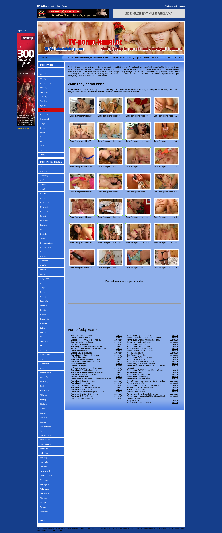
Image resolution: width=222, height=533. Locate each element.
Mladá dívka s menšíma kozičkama (152, 338)
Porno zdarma (136, 528)
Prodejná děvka (96, 338)
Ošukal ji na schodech (96, 398)
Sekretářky (44, 390)
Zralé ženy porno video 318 (109, 116)
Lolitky (43, 132)
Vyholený (44, 511)
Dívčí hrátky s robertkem (152, 351)
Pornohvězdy (45, 372)
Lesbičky (43, 87)
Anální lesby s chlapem (152, 342)
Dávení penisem (46, 243)
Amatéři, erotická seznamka (76, 528)
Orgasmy (43, 96)
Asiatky (43, 189)
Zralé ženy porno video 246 (165, 141)
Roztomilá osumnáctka (96, 387)
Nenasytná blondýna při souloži (96, 359)
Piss (41, 141)
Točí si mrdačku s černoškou (96, 340)
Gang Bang (44, 278)
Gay (41, 283)
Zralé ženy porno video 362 (81, 192)
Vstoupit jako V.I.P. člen (160, 58)
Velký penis (44, 484)
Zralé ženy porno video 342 (109, 166)
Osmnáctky (44, 363)
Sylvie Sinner (152, 400)
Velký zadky (45, 493)
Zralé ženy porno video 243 (137, 141)
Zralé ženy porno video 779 (81, 141)
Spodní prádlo (45, 426)
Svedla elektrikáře (152, 403)
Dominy (43, 256)
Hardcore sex (45, 83)
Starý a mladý (45, 444)
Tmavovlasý (45, 471)
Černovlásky (45, 119)
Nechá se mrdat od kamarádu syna (96, 379)
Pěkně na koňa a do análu (96, 372)
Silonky (43, 399)
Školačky (43, 146)
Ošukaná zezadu (152, 359)
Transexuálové (46, 475)
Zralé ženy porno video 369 (81, 217)
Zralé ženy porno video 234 (109, 141)
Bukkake (43, 234)
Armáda (43, 184)
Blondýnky (44, 114)
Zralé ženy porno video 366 (109, 242)
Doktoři (43, 252)
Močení (43, 346)
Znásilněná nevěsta (96, 394)
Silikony (43, 395)
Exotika (43, 265)
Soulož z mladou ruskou (96, 385)
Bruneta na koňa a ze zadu (152, 340)
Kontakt (178, 58)
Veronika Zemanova (96, 370)
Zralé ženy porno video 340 (137, 242)
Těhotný (43, 466)
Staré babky (45, 440)
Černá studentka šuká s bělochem (96, 349)
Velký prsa (44, 489)
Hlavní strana (45, 58)
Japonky (43, 305)
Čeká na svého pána (96, 336)
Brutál (42, 229)
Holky (42, 128)
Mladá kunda (96, 377)
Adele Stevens (152, 392)
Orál (42, 137)
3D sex (43, 167)
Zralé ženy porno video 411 (165, 116)
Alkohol (43, 171)
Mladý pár (96, 366)
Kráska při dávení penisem (96, 346)
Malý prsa (44, 341)
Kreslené (43, 323)
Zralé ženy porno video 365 (137, 192)
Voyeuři (43, 507)
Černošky (44, 261)
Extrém (43, 270)
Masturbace (44, 92)
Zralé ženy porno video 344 (165, 166)
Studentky (44, 449)
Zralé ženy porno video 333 (109, 268)
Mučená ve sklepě (152, 349)
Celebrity (43, 238)
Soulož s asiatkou (96, 353)
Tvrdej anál (152, 344)
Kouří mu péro (152, 390)
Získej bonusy (23, 128)
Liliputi (43, 337)
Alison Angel (96, 351)
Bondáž (43, 216)
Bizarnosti (44, 207)
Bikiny (42, 198)
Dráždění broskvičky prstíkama (152, 370)
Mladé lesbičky (152, 383)
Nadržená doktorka (96, 374)
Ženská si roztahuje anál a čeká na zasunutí (152, 367)
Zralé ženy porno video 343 (137, 166)
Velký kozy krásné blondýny (152, 364)
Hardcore (43, 292)
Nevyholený (45, 355)
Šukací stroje (45, 453)
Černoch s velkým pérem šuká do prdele (152, 381)
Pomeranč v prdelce (152, 355)
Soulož (43, 408)
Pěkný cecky (96, 344)
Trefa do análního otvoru (152, 394)
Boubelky (44, 220)
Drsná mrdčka (96, 390)
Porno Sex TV (57, 530)
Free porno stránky (150, 528)
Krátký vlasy (45, 319)
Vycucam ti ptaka (152, 336)
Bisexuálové (45, 202)
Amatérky (44, 176)
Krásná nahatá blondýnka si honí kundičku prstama (152, 397)
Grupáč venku (96, 396)
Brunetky (43, 74)
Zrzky (42, 155)
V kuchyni (44, 480)
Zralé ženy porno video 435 (81, 268)
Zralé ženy (44, 110)
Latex (42, 328)
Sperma (43, 105)
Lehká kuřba (152, 372)
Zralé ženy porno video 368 (81, 242)
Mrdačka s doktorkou (96, 355)
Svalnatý (43, 457)
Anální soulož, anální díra (152, 387)
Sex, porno (92, 528)
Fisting (43, 78)
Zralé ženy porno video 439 (137, 217)
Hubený (43, 296)
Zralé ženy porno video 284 (165, 242)
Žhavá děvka (152, 353)
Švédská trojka (46, 462)
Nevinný (43, 350)
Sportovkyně (45, 431)
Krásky (43, 314)
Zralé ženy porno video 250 (81, 166)
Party (42, 368)
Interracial (44, 301)
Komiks (43, 310)
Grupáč (43, 123)
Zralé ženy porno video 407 (137, 116)
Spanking (44, 417)
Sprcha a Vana (45, 435)
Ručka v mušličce (152, 357)
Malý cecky (96, 383)
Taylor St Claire (152, 346)
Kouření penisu (152, 374)
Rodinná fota (45, 377)
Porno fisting (152, 377)
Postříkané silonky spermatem (152, 385)
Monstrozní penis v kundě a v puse (96, 368)
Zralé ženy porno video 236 (81, 116)
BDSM (43, 193)
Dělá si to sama (96, 357)
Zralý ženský (45, 516)
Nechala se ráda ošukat (96, 361)
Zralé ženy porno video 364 (109, 192)
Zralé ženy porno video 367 (165, 192)
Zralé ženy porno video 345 (165, 217)
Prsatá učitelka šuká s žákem (152, 361)
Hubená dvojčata (96, 381)
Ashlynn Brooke (152, 379)
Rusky (42, 386)
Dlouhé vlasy (45, 247)
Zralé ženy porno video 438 (109, 217)
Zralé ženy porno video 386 (137, 268)
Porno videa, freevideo (121, 528)
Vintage (43, 502)
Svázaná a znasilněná (96, 342)
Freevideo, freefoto (166, 528)
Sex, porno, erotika (104, 528)
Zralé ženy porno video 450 (165, 268)
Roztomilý (44, 381)
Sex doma (44, 101)
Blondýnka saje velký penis (96, 392)
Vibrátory (44, 150)
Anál (42, 70)
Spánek (43, 413)
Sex (48, 530)
